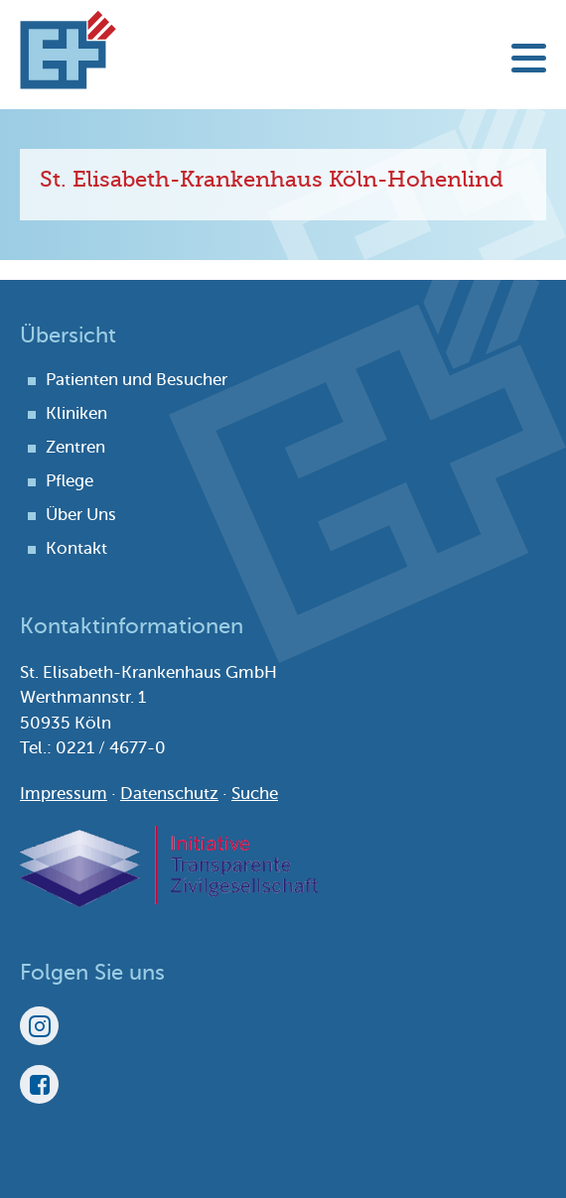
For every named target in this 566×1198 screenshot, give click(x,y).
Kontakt (76, 548)
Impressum (63, 793)
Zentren (75, 447)
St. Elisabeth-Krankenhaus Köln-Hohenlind (68, 49)
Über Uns (81, 514)
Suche (254, 793)
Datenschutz (169, 793)
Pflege (69, 480)
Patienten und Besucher (136, 379)
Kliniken (76, 413)
